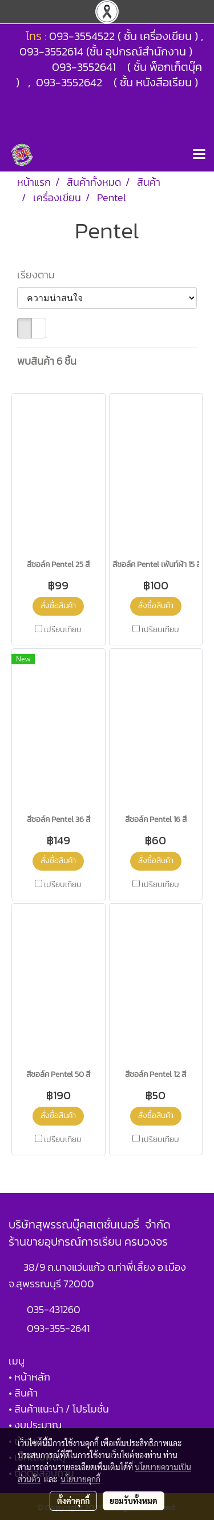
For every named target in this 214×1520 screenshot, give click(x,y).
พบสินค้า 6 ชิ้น (46, 361)
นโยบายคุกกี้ (80, 1479)
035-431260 (55, 1309)
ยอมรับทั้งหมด (134, 1500)
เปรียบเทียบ (63, 630)
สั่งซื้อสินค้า (58, 606)
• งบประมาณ (35, 1425)
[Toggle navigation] (199, 154)
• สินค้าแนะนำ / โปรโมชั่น (59, 1409)
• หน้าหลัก (29, 1377)
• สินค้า (23, 1393)
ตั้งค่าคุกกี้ (73, 1500)
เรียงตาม (39, 274)
